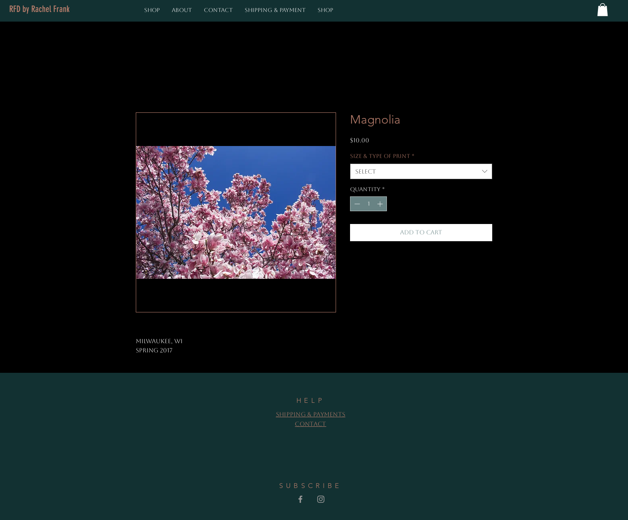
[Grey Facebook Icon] (300, 499)
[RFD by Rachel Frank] (39, 9)
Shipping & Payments (311, 414)
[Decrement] (356, 204)
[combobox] (421, 171)
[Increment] (381, 204)
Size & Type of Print (382, 156)
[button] (602, 9)
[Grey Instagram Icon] (321, 499)
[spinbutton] (368, 204)
